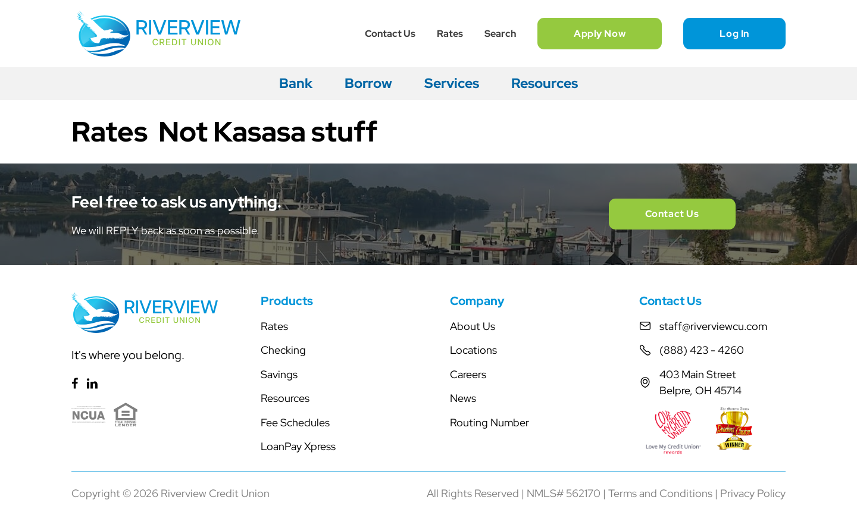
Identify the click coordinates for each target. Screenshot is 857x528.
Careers (468, 374)
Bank (295, 83)
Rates (450, 33)
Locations (473, 350)
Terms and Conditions (660, 493)
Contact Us (390, 33)
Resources (544, 83)
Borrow (368, 83)
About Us (472, 326)
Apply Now (599, 33)
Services (451, 83)
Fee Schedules (295, 422)
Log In (734, 33)
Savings (279, 374)
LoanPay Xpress (298, 446)
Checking (283, 350)
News (463, 398)
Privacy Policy (753, 493)
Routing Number (489, 422)
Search (500, 33)
